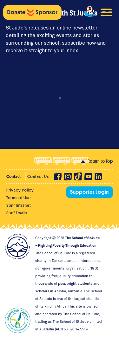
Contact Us (38, 176)
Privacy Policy (20, 190)
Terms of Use (18, 198)
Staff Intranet (18, 205)
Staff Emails (16, 213)
